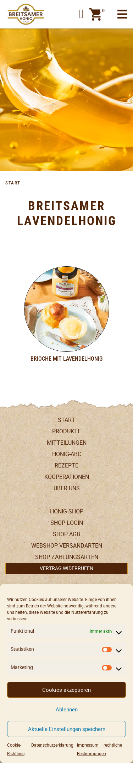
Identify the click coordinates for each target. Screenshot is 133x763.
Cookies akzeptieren (66, 690)
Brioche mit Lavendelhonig (66, 358)
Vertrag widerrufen (66, 568)
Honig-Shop (66, 511)
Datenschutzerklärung (52, 745)
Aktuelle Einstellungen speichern (66, 729)
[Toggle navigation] (122, 14)
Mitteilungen (67, 443)
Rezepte (66, 465)
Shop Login (66, 523)
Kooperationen (66, 477)
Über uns (67, 488)
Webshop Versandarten (66, 546)
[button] (81, 14)
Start (13, 182)
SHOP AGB (66, 534)
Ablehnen (67, 709)
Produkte (66, 431)
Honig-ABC (66, 454)
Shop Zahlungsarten (66, 557)
